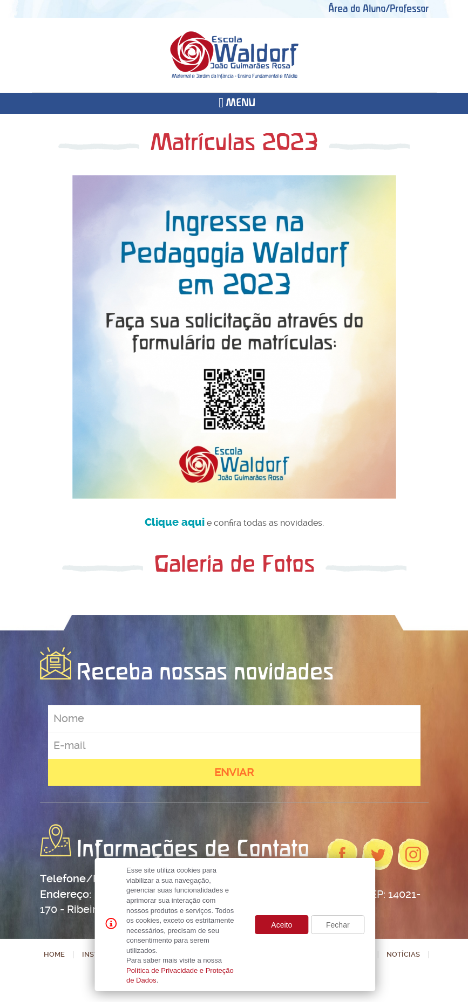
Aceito (281, 925)
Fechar (338, 925)
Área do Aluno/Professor (378, 8)
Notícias (403, 954)
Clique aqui (175, 522)
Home (54, 954)
